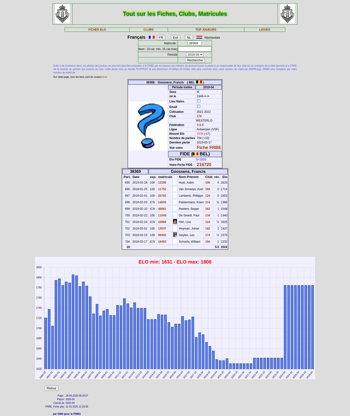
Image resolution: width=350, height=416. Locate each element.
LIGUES (264, 29)
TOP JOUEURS (205, 29)
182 (207, 228)
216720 (204, 164)
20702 (161, 195)
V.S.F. (200, 125)
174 (207, 235)
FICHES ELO (97, 29)
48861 (161, 209)
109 (207, 182)
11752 (161, 189)
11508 (161, 215)
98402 (161, 235)
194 (207, 241)
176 (198, 116)
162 (207, 209)
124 (207, 195)
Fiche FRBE (209, 147)
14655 (161, 202)
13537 (161, 228)
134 (207, 215)
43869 (161, 222)
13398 (161, 182)
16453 (161, 241)
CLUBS (149, 29)
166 (207, 189)
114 (207, 202)
